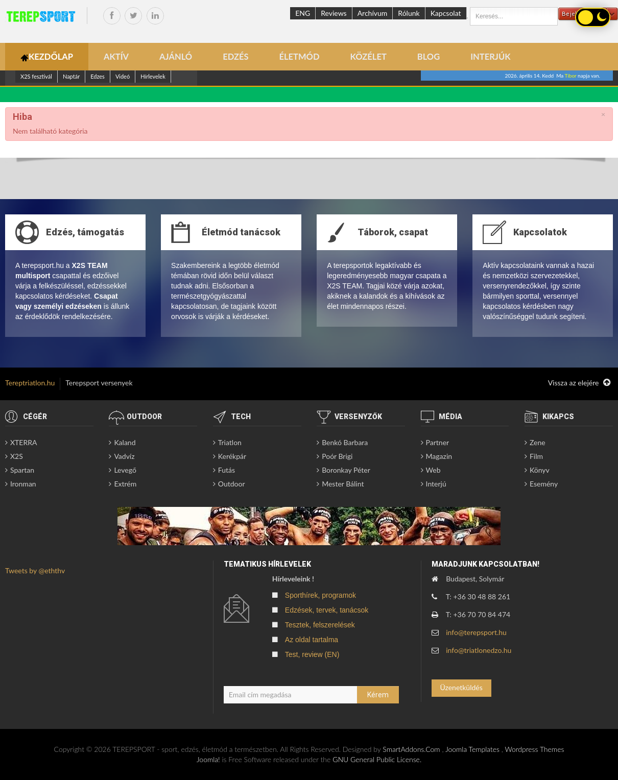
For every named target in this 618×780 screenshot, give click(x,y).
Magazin (439, 456)
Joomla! (208, 759)
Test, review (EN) (312, 654)
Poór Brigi (337, 456)
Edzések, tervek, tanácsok (326, 610)
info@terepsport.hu (476, 632)
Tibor (571, 75)
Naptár (71, 76)
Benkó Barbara (345, 442)
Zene (537, 442)
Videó (122, 76)
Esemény (544, 483)
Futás (226, 470)
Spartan (22, 470)
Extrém (125, 483)
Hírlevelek (152, 76)
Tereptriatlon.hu (30, 382)
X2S (16, 456)
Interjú (436, 483)
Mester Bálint (343, 483)
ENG (302, 13)
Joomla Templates (472, 749)
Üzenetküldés (461, 687)
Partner (437, 442)
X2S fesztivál (36, 76)
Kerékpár (232, 456)
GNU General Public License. (376, 759)
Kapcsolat (446, 13)
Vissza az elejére (579, 382)
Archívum (373, 13)
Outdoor (231, 483)
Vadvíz (124, 456)
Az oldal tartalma (311, 640)
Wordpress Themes (534, 749)
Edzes (97, 76)
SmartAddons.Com (411, 749)
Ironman (23, 483)
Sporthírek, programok (320, 595)
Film (536, 456)
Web (433, 470)
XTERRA (23, 442)
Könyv (540, 470)
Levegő (125, 470)
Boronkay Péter (346, 470)
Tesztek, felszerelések (320, 625)
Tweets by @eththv (35, 570)
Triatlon (230, 442)
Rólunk (408, 13)
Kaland (124, 442)
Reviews (333, 13)
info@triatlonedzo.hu (478, 650)
